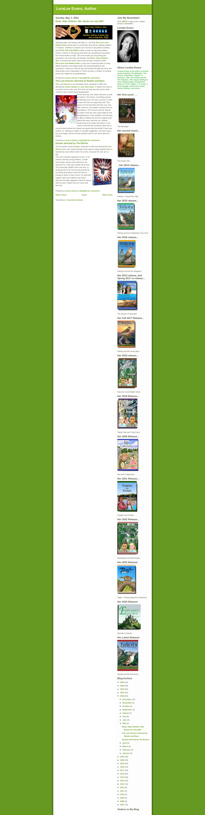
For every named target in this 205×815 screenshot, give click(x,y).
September (127, 710)
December (127, 699)
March (125, 746)
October (126, 706)
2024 (122, 689)
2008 (122, 801)
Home (84, 195)
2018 (122, 767)
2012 (122, 787)
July (124, 716)
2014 (122, 781)
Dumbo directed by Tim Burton (72, 143)
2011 (122, 791)
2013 (122, 784)
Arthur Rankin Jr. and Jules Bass (79, 87)
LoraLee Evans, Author (76, 8)
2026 (122, 682)
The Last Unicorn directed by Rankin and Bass (80, 81)
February (126, 750)
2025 (122, 686)
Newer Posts (61, 195)
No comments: (94, 78)
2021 (122, 757)
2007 (122, 805)
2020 (122, 760)
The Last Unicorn (63, 84)
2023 (122, 692)
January (126, 753)
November (127, 703)
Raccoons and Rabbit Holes (68, 63)
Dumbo (76, 146)
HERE (124, 21)
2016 (122, 774)
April (124, 743)
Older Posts (107, 195)
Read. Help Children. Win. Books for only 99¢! (80, 21)
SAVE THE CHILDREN (68, 50)
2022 (122, 696)
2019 (122, 763)
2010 (122, 794)
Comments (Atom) (75, 200)
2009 (122, 798)
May (124, 723)
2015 (122, 777)
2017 (122, 770)
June (124, 720)
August (125, 713)
